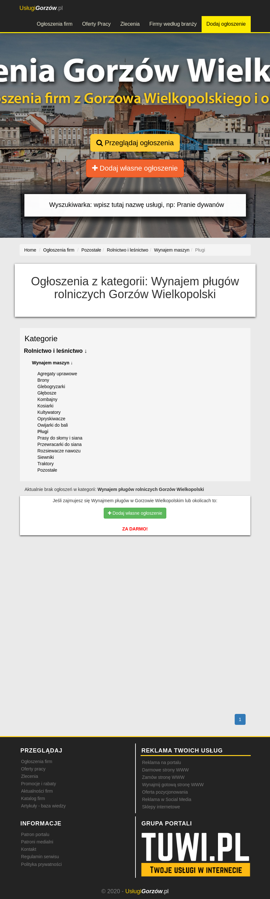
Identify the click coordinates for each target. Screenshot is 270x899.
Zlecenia (130, 24)
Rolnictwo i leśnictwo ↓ (55, 351)
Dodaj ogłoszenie (226, 24)
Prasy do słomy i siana (60, 438)
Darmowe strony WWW (165, 769)
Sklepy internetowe (161, 806)
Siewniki (46, 457)
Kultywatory (49, 412)
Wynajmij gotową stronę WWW (173, 784)
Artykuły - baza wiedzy (43, 805)
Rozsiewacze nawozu (59, 450)
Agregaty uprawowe (57, 373)
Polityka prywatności (41, 864)
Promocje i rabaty (38, 783)
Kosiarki (46, 405)
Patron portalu (35, 834)
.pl (41, 8)
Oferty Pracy (96, 24)
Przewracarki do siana (60, 444)
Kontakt (28, 849)
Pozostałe (47, 470)
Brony (43, 380)
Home (30, 250)
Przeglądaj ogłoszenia (135, 143)
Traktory (46, 463)
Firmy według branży (173, 24)
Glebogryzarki (51, 386)
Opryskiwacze (51, 418)
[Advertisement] (135, 568)
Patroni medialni (37, 841)
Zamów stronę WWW (163, 777)
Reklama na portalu (161, 762)
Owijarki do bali (53, 425)
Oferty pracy (33, 768)
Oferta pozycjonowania (165, 792)
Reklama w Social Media (166, 799)
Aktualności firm (37, 791)
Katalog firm (33, 798)
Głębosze (47, 393)
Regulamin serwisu (40, 856)
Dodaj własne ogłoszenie (135, 168)
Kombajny (47, 399)
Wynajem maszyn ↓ (52, 362)
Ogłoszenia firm (55, 24)
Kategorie (41, 338)
